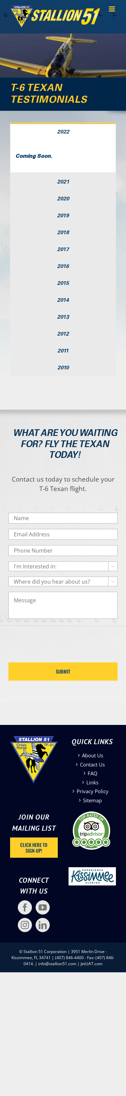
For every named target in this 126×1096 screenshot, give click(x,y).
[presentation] (59, 637)
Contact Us (92, 764)
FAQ (92, 773)
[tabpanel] (63, 156)
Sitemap (92, 800)
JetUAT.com (91, 964)
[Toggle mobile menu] (112, 9)
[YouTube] (43, 907)
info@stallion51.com (57, 964)
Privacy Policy (93, 791)
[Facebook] (25, 907)
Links (92, 782)
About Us (92, 755)
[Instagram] (25, 925)
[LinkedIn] (43, 925)
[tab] (63, 131)
